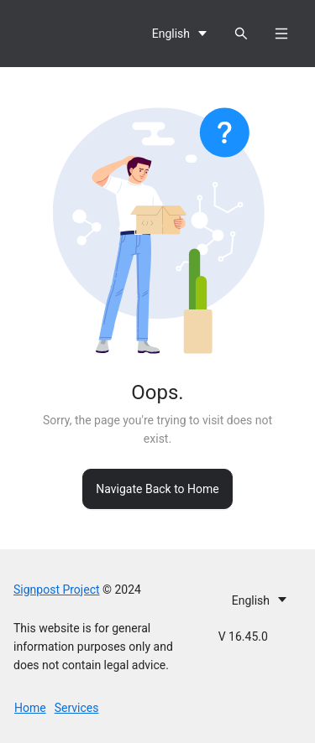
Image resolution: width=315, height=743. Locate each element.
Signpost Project (56, 589)
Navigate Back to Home (157, 489)
